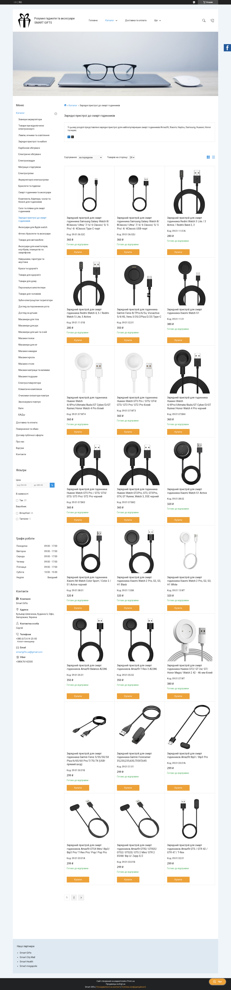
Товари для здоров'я (29, 275)
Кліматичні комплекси (30, 389)
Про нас (20, 441)
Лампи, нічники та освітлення (33, 135)
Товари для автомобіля (30, 240)
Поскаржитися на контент (108, 987)
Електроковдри (26, 160)
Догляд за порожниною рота (33, 306)
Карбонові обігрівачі (29, 148)
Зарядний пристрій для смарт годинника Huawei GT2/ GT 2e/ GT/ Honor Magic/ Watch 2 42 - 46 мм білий (189, 669)
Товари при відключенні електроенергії (31, 127)
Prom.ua (131, 981)
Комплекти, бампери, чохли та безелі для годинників (34, 200)
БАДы (21, 414)
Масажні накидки (27, 351)
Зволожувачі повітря (29, 402)
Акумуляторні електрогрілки (33, 179)
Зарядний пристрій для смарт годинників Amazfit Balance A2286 (87, 667)
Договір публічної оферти (29, 435)
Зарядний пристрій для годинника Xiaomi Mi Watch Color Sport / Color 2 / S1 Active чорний (89, 581)
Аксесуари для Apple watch (32, 227)
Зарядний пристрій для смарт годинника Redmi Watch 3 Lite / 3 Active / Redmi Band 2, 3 (186, 221)
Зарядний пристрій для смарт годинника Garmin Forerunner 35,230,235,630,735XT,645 (134, 757)
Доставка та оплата (135, 20)
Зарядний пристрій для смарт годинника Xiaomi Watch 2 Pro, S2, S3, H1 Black (139, 581)
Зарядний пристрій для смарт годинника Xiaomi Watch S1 (184, 311)
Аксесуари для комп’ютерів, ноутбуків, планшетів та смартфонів (33, 249)
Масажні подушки (27, 376)
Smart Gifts (25, 952)
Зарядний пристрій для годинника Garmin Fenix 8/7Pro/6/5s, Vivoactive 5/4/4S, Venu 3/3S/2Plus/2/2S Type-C (139, 313)
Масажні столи (26, 364)
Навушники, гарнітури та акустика (31, 261)
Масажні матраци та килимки (34, 370)
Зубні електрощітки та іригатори (35, 300)
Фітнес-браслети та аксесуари (34, 233)
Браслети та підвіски (29, 186)
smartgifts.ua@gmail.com (29, 652)
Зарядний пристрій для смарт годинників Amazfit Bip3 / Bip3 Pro (187, 755)
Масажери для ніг (27, 344)
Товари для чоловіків (29, 294)
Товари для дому (27, 281)
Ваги (20, 408)
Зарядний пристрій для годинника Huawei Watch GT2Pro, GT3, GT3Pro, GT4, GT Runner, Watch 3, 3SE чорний (138, 493)
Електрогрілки (26, 173)
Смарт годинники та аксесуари (34, 192)
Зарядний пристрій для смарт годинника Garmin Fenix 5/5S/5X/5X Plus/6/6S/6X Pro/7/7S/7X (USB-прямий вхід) (88, 759)
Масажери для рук (28, 325)
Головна (93, 20)
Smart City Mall (27, 957)
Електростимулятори (29, 383)
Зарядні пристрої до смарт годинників (32, 219)
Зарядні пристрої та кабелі (32, 141)
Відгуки (20, 448)
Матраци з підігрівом (29, 167)
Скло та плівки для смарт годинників (31, 210)
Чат (217, 981)
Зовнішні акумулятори (30, 119)
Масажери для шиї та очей (32, 332)
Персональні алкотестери (31, 287)
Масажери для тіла (28, 319)
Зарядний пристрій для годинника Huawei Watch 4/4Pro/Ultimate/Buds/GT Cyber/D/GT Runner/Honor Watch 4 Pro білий (89, 403)
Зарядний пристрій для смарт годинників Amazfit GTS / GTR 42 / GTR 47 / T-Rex (187, 849)
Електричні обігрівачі (29, 154)
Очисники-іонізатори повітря (33, 395)
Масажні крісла (26, 357)
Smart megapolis (28, 966)
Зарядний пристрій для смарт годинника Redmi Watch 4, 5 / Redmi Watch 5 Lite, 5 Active (88, 313)
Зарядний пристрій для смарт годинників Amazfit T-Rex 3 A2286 (137, 667)
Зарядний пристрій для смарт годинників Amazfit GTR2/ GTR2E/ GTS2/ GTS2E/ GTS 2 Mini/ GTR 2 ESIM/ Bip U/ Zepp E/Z (137, 850)
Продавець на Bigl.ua (115, 984)
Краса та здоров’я (28, 268)
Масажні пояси (26, 338)
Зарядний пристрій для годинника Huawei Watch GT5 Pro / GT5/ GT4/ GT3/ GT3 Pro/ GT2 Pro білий (137, 401)
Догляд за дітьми (27, 313)
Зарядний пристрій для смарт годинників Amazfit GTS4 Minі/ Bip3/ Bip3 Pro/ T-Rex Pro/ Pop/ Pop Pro (88, 849)
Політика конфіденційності (133, 987)
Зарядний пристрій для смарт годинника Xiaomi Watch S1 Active (187, 491)
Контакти (21, 454)
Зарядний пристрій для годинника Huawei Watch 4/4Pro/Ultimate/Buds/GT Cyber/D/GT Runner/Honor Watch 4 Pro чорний (189, 403)
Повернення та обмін (27, 429)
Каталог (109, 20)
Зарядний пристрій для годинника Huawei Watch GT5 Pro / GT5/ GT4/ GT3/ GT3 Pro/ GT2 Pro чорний (87, 493)
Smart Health (26, 961)
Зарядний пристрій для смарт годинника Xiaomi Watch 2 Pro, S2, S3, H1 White (189, 581)
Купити (78, 252)
